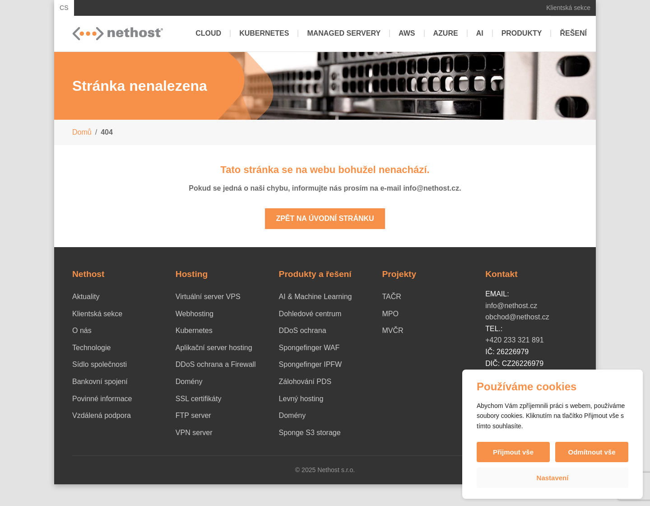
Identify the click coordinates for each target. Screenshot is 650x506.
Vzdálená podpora (101, 415)
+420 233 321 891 (514, 340)
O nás (82, 330)
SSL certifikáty (199, 399)
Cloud (208, 33)
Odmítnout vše (591, 452)
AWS (407, 33)
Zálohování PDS (305, 381)
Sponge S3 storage (310, 432)
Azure (445, 33)
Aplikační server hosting (214, 347)
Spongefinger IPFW (310, 364)
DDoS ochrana (302, 330)
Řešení (573, 33)
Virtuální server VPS (208, 296)
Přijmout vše (513, 452)
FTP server (193, 415)
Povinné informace (102, 399)
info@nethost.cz (511, 305)
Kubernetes (264, 33)
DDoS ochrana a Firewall (216, 364)
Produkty (521, 33)
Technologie (91, 347)
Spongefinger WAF (309, 347)
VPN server (194, 432)
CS (64, 7)
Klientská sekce (568, 7)
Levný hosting (301, 399)
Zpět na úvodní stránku (325, 218)
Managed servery (344, 33)
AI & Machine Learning (315, 296)
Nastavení (553, 478)
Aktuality (85, 296)
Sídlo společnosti (99, 364)
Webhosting (195, 314)
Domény (189, 381)
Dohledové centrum (310, 314)
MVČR (392, 330)
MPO (390, 314)
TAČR (391, 296)
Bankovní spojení (100, 381)
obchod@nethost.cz (517, 317)
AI (479, 33)
